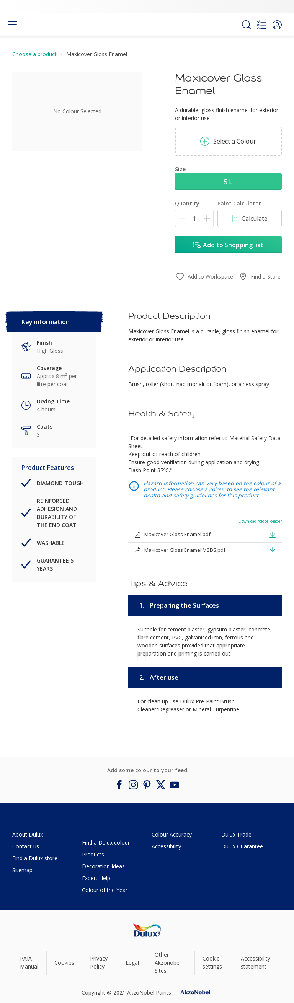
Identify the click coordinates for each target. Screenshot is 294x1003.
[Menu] (12, 25)
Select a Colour (228, 141)
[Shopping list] (261, 24)
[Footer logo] (147, 930)
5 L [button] (228, 182)
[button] (277, 24)
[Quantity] (194, 218)
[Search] (246, 24)
